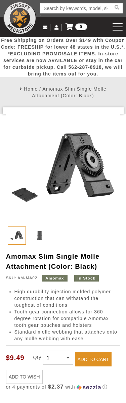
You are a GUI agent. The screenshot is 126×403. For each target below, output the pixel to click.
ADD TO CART (93, 359)
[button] (63, 387)
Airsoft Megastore (19, 18)
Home (31, 89)
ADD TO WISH (24, 377)
